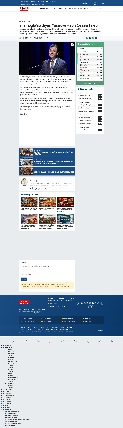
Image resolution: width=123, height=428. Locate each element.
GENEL (48, 9)
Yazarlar (41, 1)
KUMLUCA (10, 385)
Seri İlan (7, 397)
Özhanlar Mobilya (68, 331)
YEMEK (9, 387)
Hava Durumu (46, 318)
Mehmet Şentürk (35, 181)
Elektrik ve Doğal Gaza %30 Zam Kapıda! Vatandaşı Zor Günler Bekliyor (64, 209)
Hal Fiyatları (73, 9)
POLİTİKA (9, 363)
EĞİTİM (9, 369)
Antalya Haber (25, 4)
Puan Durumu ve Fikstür (28, 321)
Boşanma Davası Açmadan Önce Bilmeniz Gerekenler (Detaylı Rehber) (28, 226)
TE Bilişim (101, 331)
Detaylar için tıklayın (90, 83)
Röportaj (7, 399)
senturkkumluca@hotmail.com (58, 306)
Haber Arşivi (87, 321)
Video (33, 1)
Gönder (24, 279)
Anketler (7, 403)
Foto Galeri (24, 1)
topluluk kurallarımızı (35, 284)
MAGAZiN (54, 327)
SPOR (66, 9)
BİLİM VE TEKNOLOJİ (13, 377)
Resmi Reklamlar (83, 9)
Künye (6, 405)
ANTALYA (42, 9)
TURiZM (22, 329)
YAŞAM (9, 381)
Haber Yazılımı (94, 331)
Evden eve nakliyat (35, 331)
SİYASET (9, 365)
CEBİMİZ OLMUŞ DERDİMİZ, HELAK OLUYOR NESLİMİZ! (29, 208)
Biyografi (7, 401)
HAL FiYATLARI (11, 361)
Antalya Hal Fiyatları (38, 4)
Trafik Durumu (87, 318)
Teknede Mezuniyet (24, 333)
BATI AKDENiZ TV (46, 286)
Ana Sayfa (7, 345)
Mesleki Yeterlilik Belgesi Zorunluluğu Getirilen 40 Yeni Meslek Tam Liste (65, 226)
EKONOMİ (68, 327)
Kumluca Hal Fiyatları (50, 329)
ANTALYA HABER (24, 327)
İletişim (6, 407)
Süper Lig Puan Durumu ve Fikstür (17, 419)
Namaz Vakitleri (67, 318)
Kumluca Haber (38, 329)
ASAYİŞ (54, 9)
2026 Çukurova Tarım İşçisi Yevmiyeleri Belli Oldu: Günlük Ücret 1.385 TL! (46, 226)
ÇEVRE (8, 373)
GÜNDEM (60, 9)
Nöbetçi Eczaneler (51, 1)
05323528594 (53, 303)
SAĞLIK (61, 327)
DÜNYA (29, 329)
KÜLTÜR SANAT (11, 379)
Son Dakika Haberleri (68, 321)
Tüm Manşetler (46, 321)
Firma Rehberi (8, 395)
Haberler (22, 21)
